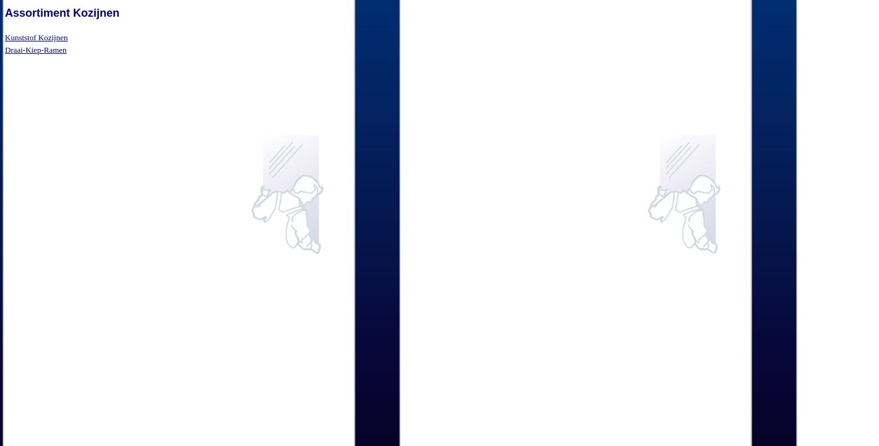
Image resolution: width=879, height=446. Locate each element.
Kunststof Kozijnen (36, 37)
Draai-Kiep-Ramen (36, 50)
